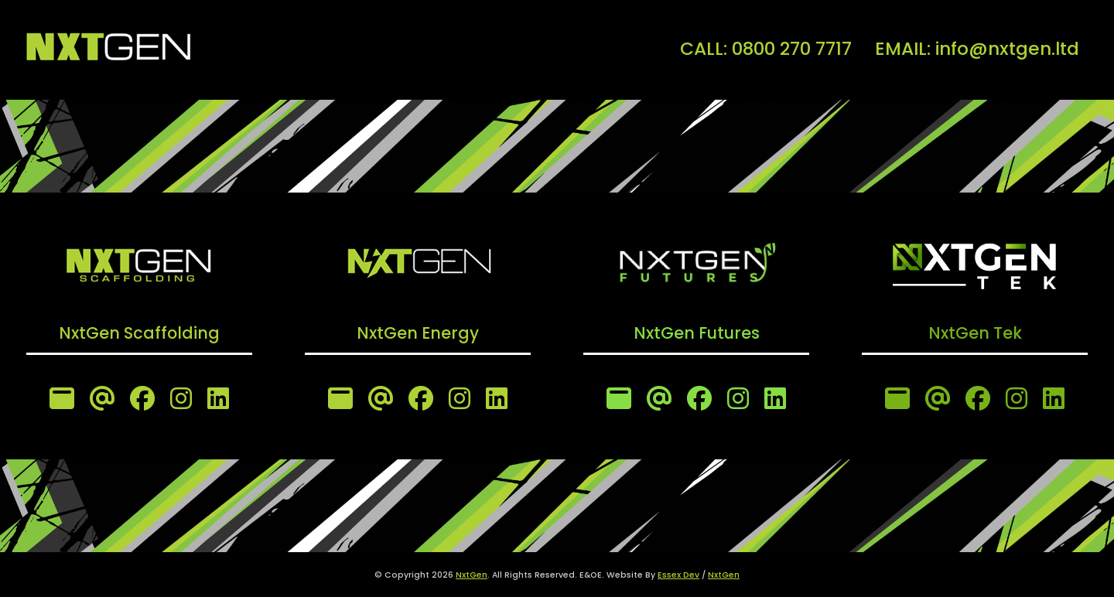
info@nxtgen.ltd (1007, 48)
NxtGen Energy (418, 333)
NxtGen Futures (697, 333)
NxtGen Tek (975, 333)
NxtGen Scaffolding (139, 333)
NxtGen (471, 575)
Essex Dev (678, 575)
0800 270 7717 (792, 48)
